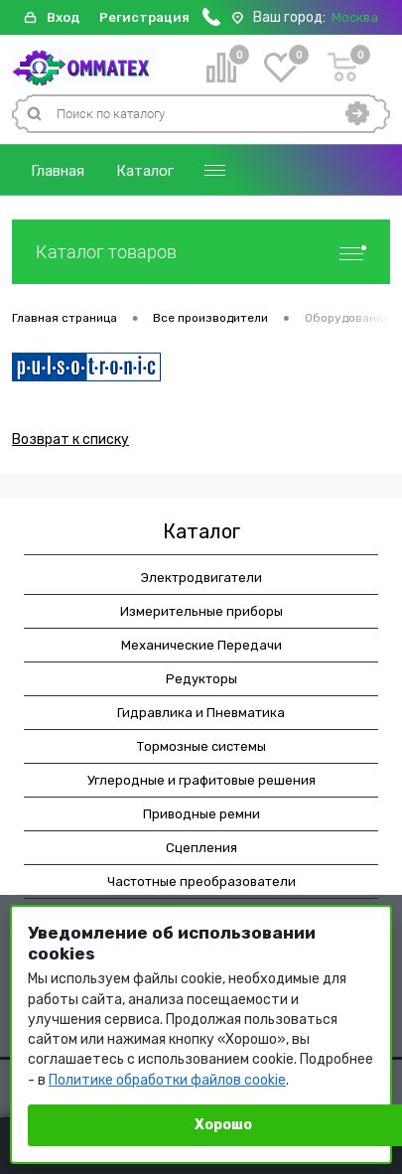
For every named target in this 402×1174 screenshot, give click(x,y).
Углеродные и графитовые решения (201, 780)
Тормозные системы (201, 746)
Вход (63, 17)
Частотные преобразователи (201, 881)
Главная (57, 171)
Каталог (145, 171)
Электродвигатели (201, 577)
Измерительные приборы (201, 611)
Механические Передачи (201, 645)
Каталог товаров (201, 252)
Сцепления (201, 847)
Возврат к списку (70, 439)
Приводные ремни (201, 814)
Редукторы (201, 678)
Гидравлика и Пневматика (201, 712)
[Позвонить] (211, 21)
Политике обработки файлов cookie (167, 1080)
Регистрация (144, 17)
